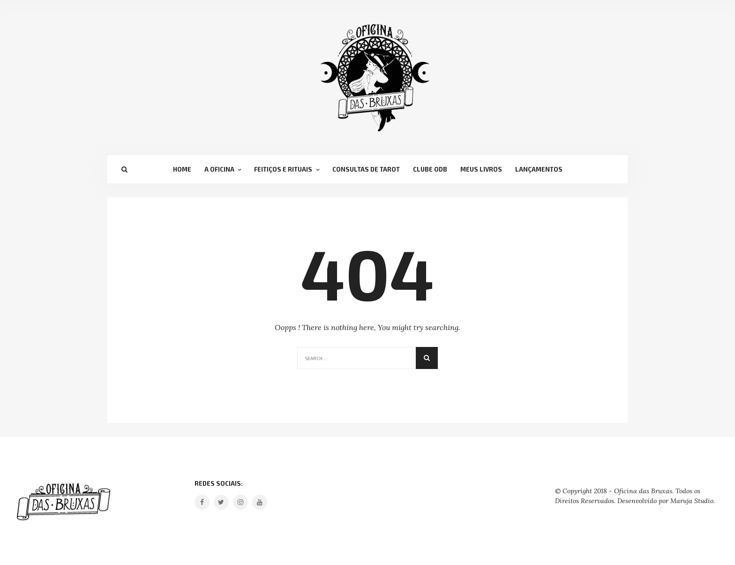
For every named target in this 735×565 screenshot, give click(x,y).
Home (182, 169)
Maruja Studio (691, 501)
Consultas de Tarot (366, 169)
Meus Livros (481, 169)
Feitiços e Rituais (283, 169)
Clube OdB (430, 169)
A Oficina (219, 169)
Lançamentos (538, 169)
